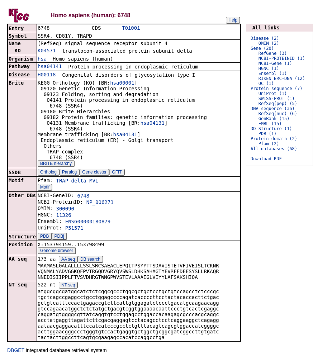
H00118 (47, 75)
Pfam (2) (269, 143)
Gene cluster (94, 172)
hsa (42, 59)
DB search (90, 259)
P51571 (74, 229)
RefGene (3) (273, 53)
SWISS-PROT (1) (277, 98)
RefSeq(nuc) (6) (278, 113)
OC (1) (266, 83)
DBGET (15, 351)
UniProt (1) (273, 93)
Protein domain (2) (274, 138)
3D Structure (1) (271, 128)
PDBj (59, 236)
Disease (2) (265, 38)
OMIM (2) (269, 43)
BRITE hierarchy (56, 164)
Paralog (69, 172)
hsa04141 (50, 67)
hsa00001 (122, 83)
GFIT (117, 172)
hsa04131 (152, 124)
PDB (44, 236)
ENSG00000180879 (87, 222)
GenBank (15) (274, 118)
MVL (93, 181)
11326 (63, 216)
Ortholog (48, 172)
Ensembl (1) (273, 73)
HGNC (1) (269, 68)
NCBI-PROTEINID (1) (282, 58)
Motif (44, 187)
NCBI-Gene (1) (275, 63)
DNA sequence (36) (273, 108)
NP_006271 (100, 203)
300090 (65, 209)
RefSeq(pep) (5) (278, 103)
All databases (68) (274, 148)
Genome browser (56, 251)
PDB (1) (268, 133)
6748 (83, 196)
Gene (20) (262, 48)
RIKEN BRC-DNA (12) (282, 78)
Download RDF (266, 158)
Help (232, 20)
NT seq (68, 285)
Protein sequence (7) (277, 88)
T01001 (131, 28)
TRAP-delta (71, 181)
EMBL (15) (270, 123)
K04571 (47, 51)
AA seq (68, 259)
